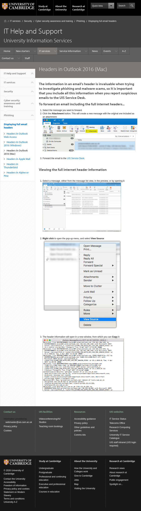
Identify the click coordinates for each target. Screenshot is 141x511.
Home (5, 21)
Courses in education (49, 491)
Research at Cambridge (78, 8)
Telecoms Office (117, 423)
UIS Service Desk (75, 158)
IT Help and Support (15, 75)
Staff (27, 58)
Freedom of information (15, 485)
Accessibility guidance (85, 419)
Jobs (76, 480)
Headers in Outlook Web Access (16, 135)
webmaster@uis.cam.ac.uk (19, 422)
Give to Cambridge (83, 475)
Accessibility (10, 482)
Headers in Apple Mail (18, 159)
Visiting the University (84, 488)
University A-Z (10, 502)
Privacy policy (10, 426)
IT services (15, 21)
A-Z (124, 51)
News (95, 51)
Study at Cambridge (44, 8)
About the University (61, 8)
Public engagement (118, 480)
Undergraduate (46, 468)
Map (76, 484)
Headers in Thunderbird (11, 165)
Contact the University (14, 479)
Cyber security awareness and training (54, 21)
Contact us (8, 58)
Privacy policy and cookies (17, 489)
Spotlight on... (116, 484)
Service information (70, 51)
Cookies (8, 430)
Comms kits (80, 435)
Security (28, 21)
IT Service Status (117, 419)
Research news (117, 468)
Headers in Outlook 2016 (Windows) (16, 143)
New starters (23, 51)
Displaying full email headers (102, 21)
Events (107, 51)
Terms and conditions (14, 498)
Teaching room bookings (51, 426)
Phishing (80, 21)
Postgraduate (45, 472)
